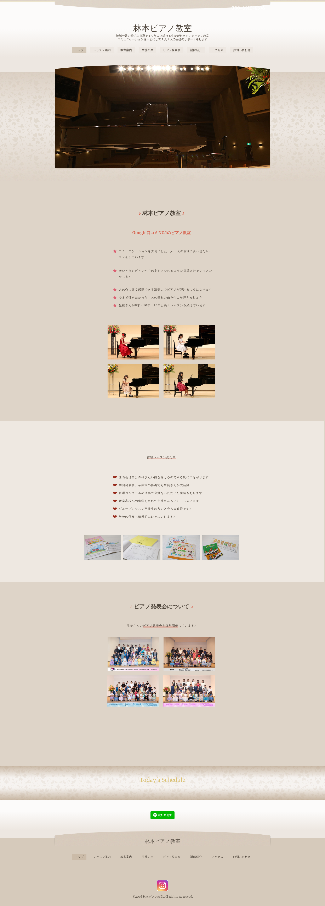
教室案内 (126, 50)
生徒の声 (147, 50)
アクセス (217, 50)
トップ (79, 50)
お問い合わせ (241, 50)
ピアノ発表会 (172, 50)
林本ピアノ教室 (162, 28)
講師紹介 (196, 50)
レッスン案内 (102, 50)
